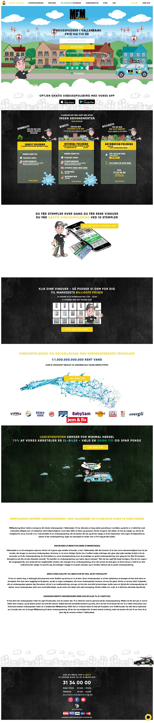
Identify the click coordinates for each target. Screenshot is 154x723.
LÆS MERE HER (77, 378)
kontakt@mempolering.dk (77, 695)
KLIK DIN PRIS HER (77, 329)
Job (114, 3)
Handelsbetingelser (72, 717)
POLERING (71, 3)
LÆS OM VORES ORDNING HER (99, 226)
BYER (105, 3)
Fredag (67, 692)
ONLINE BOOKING (16, 3)
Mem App (146, 3)
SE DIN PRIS (77, 47)
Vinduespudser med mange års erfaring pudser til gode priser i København (79, 14)
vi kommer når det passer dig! (77, 300)
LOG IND (134, 3)
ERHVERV (52, 3)
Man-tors (68, 688)
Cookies (88, 717)
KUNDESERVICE (92, 3)
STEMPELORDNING (36, 3)
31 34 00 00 (77, 683)
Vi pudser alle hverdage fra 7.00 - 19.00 (77, 297)
